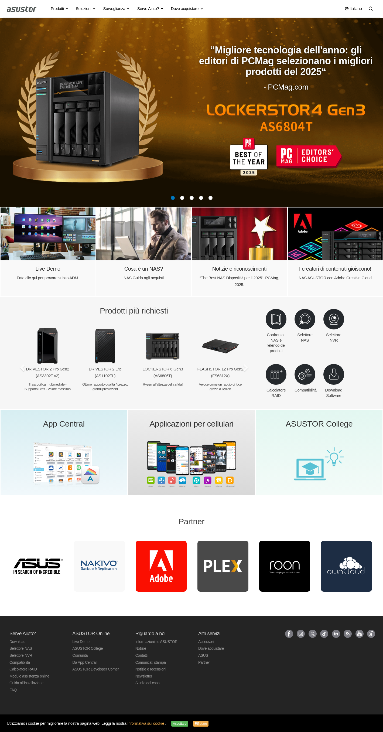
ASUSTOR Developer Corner (95, 669)
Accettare (180, 724)
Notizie (140, 648)
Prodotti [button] (60, 8)
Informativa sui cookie (146, 723)
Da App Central (84, 662)
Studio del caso (147, 683)
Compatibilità (19, 662)
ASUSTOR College (87, 648)
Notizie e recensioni (150, 669)
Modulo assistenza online (29, 676)
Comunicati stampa (150, 662)
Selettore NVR (20, 655)
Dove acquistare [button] (187, 8)
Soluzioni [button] (86, 8)
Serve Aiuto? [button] (150, 8)
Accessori (206, 641)
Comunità (80, 655)
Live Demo (80, 641)
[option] (37, 566)
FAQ (13, 690)
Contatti (141, 655)
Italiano (353, 8)
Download (17, 641)
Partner (204, 662)
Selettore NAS (20, 648)
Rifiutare (201, 724)
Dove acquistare (211, 648)
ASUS (203, 655)
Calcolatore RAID (23, 669)
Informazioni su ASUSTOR (156, 641)
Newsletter (143, 676)
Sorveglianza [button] (116, 8)
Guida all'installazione (26, 683)
